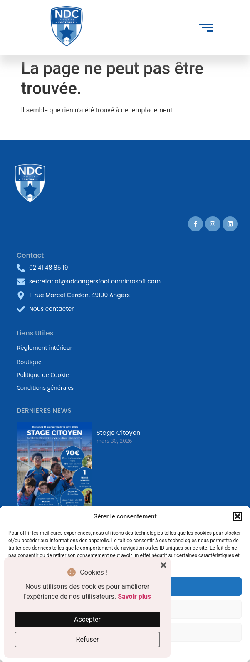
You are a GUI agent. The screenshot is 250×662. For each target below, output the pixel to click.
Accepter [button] (87, 619)
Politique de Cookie (43, 375)
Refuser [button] (87, 639)
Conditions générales (45, 388)
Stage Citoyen (119, 432)
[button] (237, 516)
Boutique (29, 362)
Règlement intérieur (44, 347)
